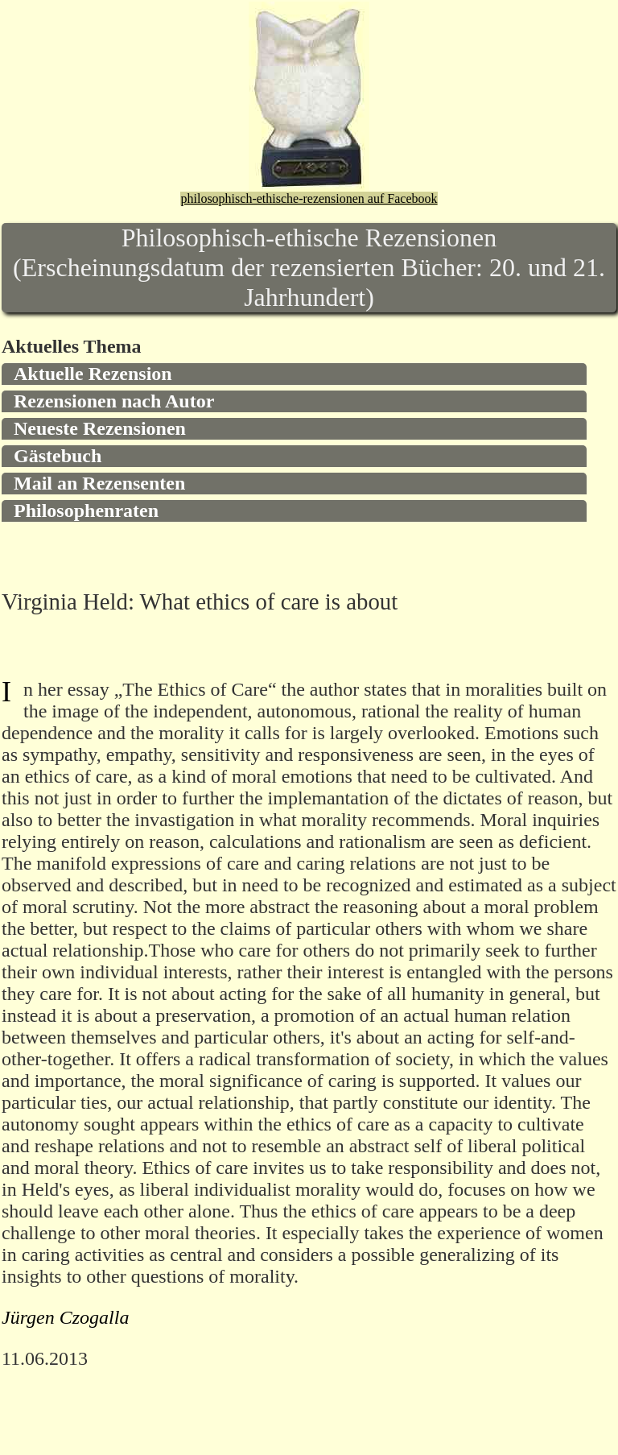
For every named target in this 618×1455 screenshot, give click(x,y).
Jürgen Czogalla (65, 1317)
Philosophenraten (86, 510)
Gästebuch (57, 455)
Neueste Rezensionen (100, 428)
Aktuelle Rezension (93, 373)
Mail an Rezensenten (99, 483)
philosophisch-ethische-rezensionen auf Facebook (308, 198)
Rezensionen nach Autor (114, 401)
